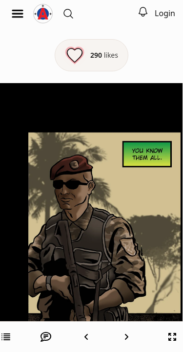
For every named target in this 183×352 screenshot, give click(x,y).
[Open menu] (17, 13)
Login (165, 13)
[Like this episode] (91, 55)
